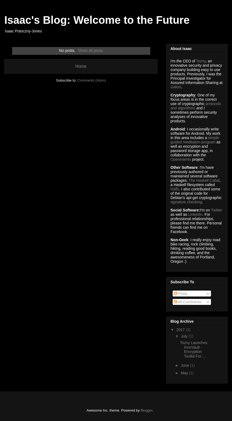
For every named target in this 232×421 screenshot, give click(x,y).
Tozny (201, 61)
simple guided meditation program (194, 140)
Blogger (146, 410)
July (185, 336)
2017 (181, 330)
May (185, 373)
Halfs (174, 189)
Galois (175, 87)
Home (81, 66)
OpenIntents (180, 159)
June (185, 365)
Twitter (216, 210)
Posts (180, 293)
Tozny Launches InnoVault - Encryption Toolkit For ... (193, 349)
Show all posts (90, 50)
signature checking (186, 202)
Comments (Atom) (91, 80)
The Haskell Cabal (204, 180)
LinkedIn (195, 214)
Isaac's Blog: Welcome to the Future (97, 20)
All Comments (187, 302)
